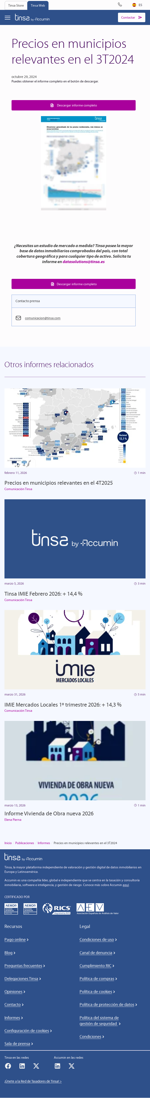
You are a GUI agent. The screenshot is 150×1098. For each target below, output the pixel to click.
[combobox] (137, 5)
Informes (44, 843)
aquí (126, 885)
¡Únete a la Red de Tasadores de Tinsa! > (33, 1081)
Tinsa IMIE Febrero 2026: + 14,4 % (43, 593)
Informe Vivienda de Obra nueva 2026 (48, 813)
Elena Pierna (12, 820)
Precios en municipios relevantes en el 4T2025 (58, 483)
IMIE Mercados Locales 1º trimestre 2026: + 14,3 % (63, 704)
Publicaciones (24, 843)
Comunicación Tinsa (18, 489)
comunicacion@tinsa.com (44, 318)
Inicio (8, 843)
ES (137, 5)
